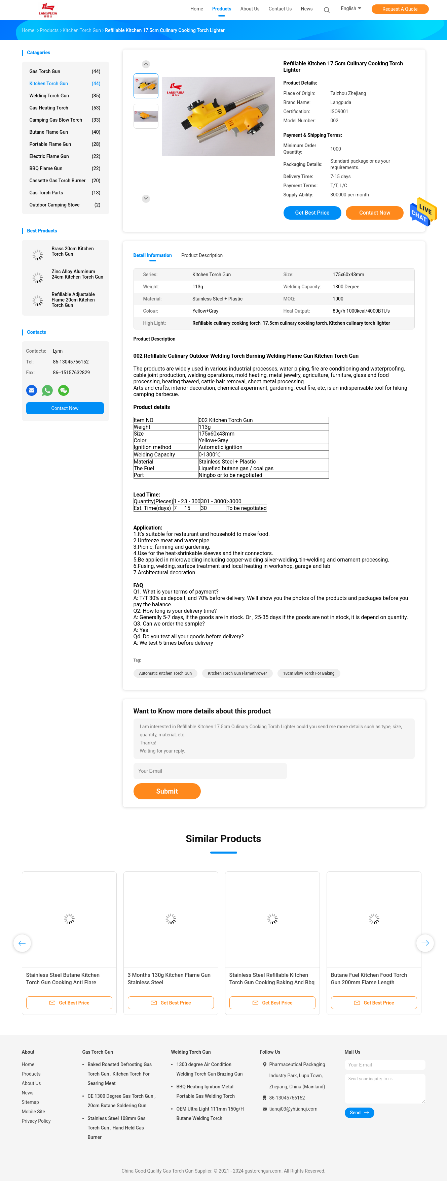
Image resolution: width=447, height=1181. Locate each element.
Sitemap (30, 1102)
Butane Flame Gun (65, 132)
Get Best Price (312, 213)
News (28, 1092)
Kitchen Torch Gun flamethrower (237, 673)
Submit (167, 791)
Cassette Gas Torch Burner (65, 180)
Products (31, 1074)
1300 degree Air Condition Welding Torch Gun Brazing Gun (210, 1069)
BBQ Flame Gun (65, 168)
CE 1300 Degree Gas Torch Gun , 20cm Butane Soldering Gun (122, 1100)
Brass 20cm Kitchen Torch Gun (73, 251)
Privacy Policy (36, 1121)
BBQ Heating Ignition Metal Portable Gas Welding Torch (206, 1091)
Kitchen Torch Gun (65, 83)
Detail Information (153, 255)
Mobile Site (33, 1111)
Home (28, 1064)
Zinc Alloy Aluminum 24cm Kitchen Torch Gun (78, 274)
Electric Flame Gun (65, 156)
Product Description (202, 255)
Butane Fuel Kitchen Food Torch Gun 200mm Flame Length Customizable (369, 982)
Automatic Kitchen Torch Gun (165, 673)
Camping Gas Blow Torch (65, 120)
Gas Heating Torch (65, 107)
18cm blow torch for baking (309, 673)
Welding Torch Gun (65, 95)
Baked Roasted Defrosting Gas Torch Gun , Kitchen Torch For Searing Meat (120, 1074)
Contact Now (65, 408)
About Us (31, 1083)
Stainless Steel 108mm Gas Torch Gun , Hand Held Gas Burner (117, 1128)
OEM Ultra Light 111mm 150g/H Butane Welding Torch (210, 1113)
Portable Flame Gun (65, 144)
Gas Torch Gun (65, 71)
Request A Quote (399, 9)
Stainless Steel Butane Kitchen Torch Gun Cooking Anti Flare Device (63, 982)
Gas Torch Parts (65, 192)
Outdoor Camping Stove (65, 204)
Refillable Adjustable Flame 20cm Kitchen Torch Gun (73, 300)
